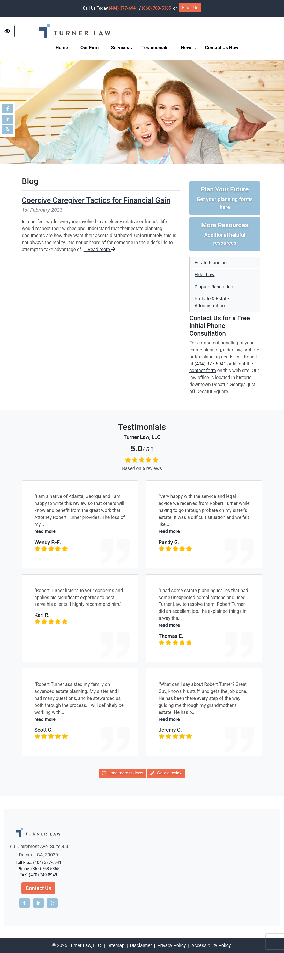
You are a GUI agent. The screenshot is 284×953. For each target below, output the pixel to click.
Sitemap (115, 945)
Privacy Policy (171, 945)
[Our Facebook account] (7, 108)
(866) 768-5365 (156, 8)
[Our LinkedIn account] (7, 119)
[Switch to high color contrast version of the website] (7, 31)
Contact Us (38, 888)
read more (45, 531)
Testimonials (154, 47)
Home (62, 47)
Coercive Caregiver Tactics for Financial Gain (96, 200)
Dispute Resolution (214, 286)
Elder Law (204, 274)
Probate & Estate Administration (212, 302)
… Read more (99, 249)
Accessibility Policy (211, 945)
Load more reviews (122, 773)
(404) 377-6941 (123, 8)
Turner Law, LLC (84, 945)
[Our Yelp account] (7, 129)
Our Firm (89, 47)
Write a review (166, 773)
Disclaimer (141, 945)
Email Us (190, 7)
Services (122, 47)
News (189, 47)
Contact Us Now (221, 47)
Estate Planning (211, 262)
